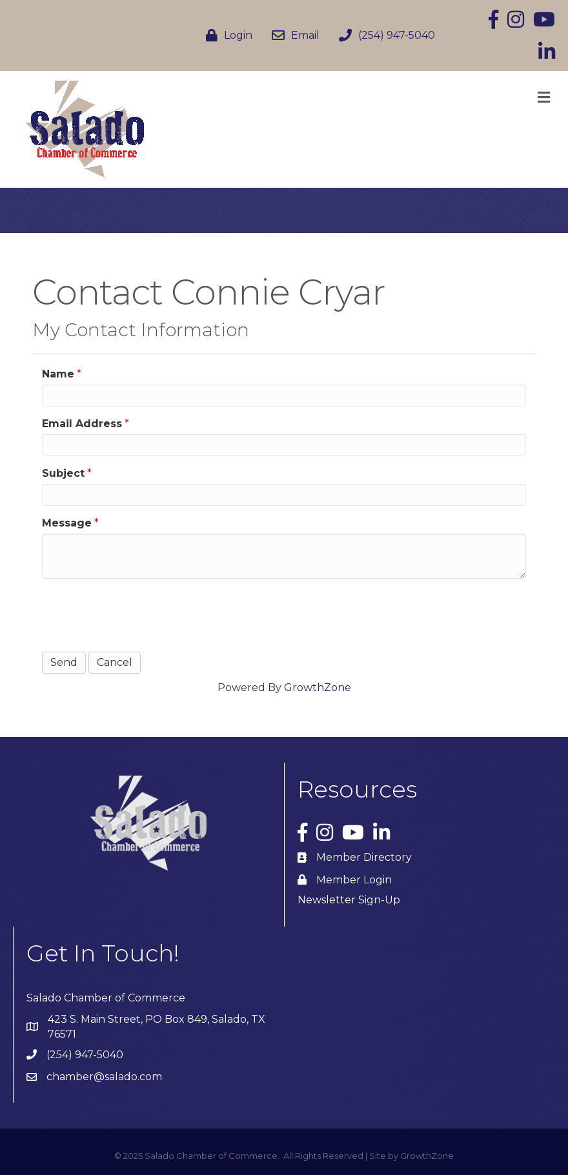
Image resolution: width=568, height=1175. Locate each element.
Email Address (82, 423)
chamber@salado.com (104, 1076)
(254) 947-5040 (84, 1055)
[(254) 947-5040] (383, 35)
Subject (63, 473)
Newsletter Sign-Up (349, 900)
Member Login (354, 880)
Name (58, 374)
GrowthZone (317, 687)
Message (67, 523)
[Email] (292, 35)
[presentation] (140, 613)
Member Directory (364, 857)
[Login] (225, 35)
